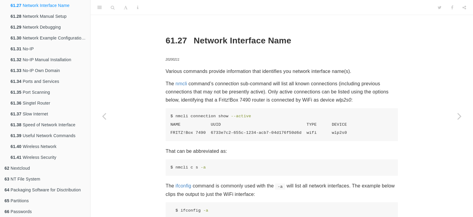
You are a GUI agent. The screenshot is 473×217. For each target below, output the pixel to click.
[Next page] (459, 116)
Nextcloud (17, 168)
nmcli (181, 83)
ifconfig (183, 185)
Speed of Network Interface (43, 124)
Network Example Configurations (48, 38)
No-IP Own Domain (35, 70)
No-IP (22, 48)
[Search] (112, 7)
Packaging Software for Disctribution (43, 189)
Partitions (17, 200)
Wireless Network (33, 146)
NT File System (22, 179)
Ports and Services (35, 81)
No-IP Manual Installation (41, 59)
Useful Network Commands (43, 135)
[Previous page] (104, 116)
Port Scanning (30, 92)
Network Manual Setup (39, 16)
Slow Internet (29, 114)
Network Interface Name (40, 5)
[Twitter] (439, 7)
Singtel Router (30, 103)
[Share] (464, 7)
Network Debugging (36, 27)
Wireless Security (33, 157)
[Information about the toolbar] (137, 7)
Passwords (18, 211)
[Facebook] (452, 7)
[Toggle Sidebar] (99, 7)
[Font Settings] (125, 7)
